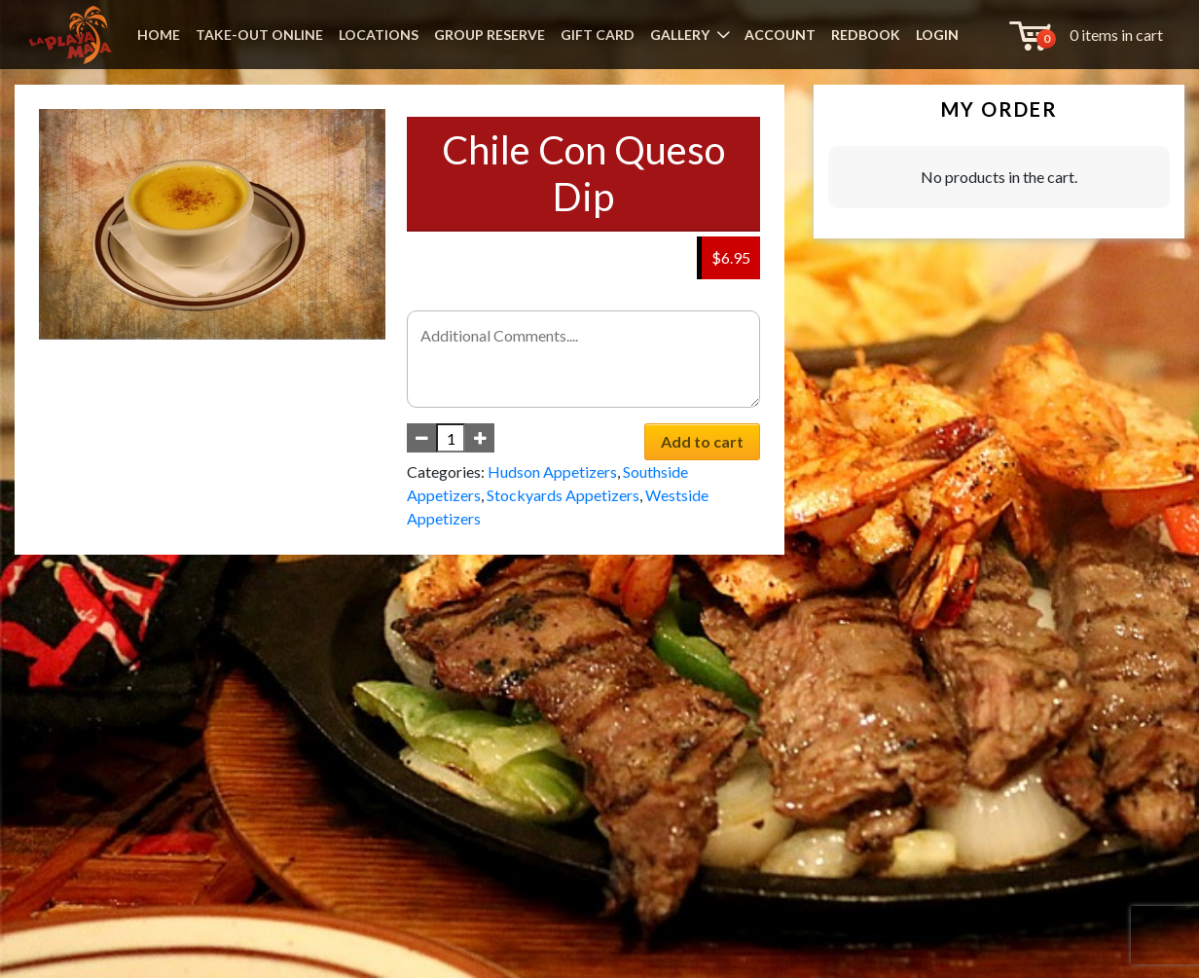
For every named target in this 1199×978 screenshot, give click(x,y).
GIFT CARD (598, 34)
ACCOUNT (780, 34)
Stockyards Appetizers (563, 495)
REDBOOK (865, 34)
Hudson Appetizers (552, 471)
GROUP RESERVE (489, 34)
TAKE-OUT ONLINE (259, 34)
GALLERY (679, 34)
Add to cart (702, 441)
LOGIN (937, 34)
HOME (158, 34)
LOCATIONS (378, 34)
